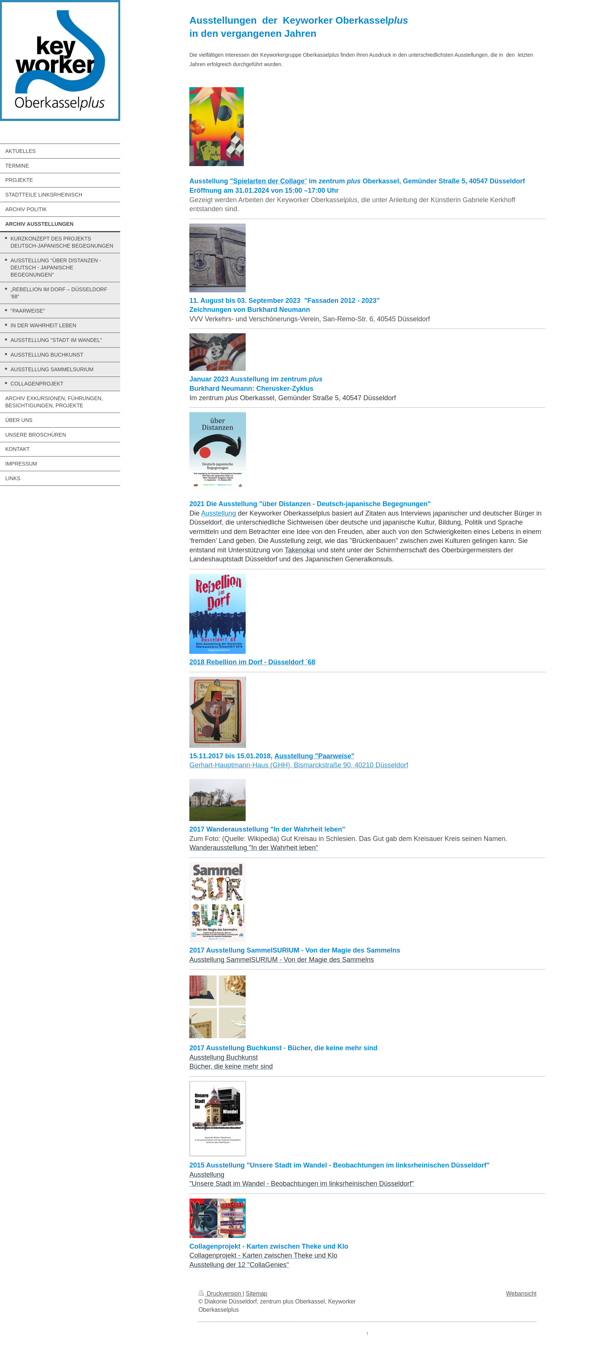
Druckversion (220, 1293)
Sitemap (256, 1293)
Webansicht (521, 1293)
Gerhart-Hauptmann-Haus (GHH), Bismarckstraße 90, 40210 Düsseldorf (298, 765)
